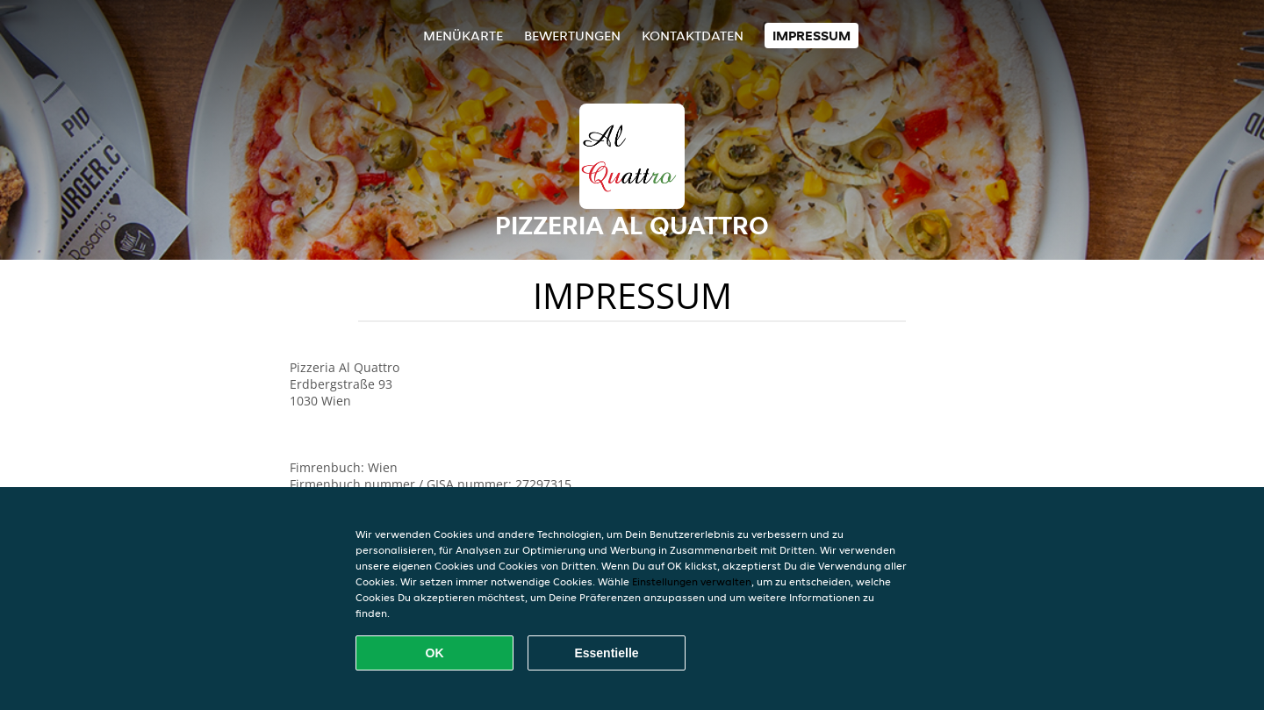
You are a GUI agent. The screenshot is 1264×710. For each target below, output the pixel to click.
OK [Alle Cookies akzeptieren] (435, 653)
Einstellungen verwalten (691, 581)
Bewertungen (572, 35)
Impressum (811, 35)
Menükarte (463, 35)
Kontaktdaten (692, 35)
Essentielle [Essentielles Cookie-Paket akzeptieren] (606, 653)
